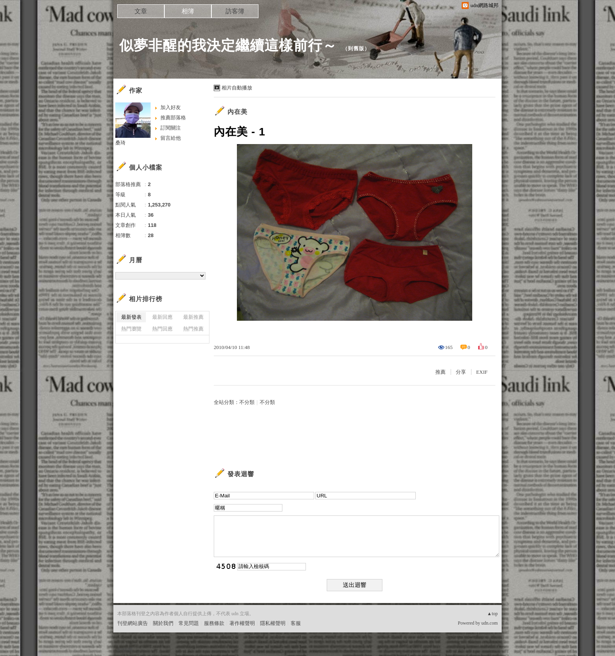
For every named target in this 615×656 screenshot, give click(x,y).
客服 (296, 623)
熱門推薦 (193, 329)
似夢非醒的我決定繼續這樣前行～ (228, 45)
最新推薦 (193, 317)
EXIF (482, 372)
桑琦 (120, 143)
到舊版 (356, 48)
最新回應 (162, 317)
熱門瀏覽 (131, 329)
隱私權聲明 (273, 623)
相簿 (188, 11)
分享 (461, 372)
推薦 (440, 372)
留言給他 (170, 138)
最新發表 (131, 317)
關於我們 (163, 623)
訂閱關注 (170, 128)
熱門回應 (162, 329)
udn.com (489, 623)
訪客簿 (235, 11)
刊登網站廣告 (132, 623)
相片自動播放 (237, 88)
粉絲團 (125, 650)
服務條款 (214, 623)
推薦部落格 (173, 118)
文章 (141, 11)
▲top (492, 613)
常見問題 (188, 623)
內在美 (237, 111)
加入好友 (170, 107)
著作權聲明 (242, 623)
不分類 (247, 402)
